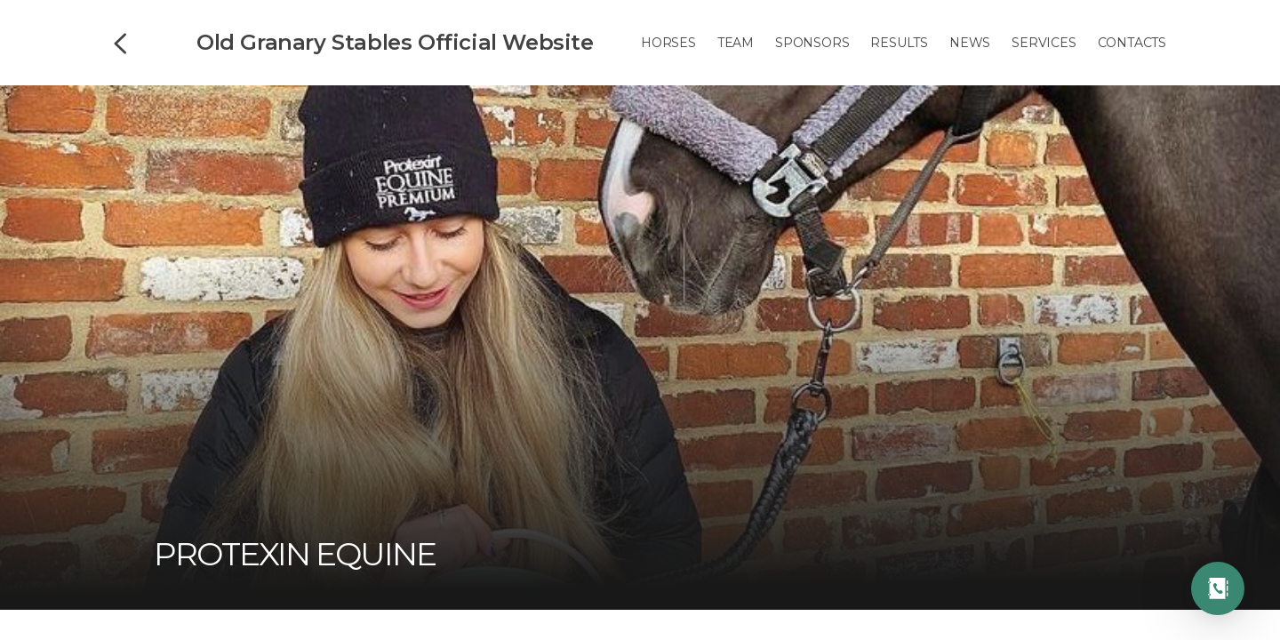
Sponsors (812, 43)
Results (899, 43)
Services (1044, 43)
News (969, 43)
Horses (668, 43)
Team (735, 43)
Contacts (1132, 43)
